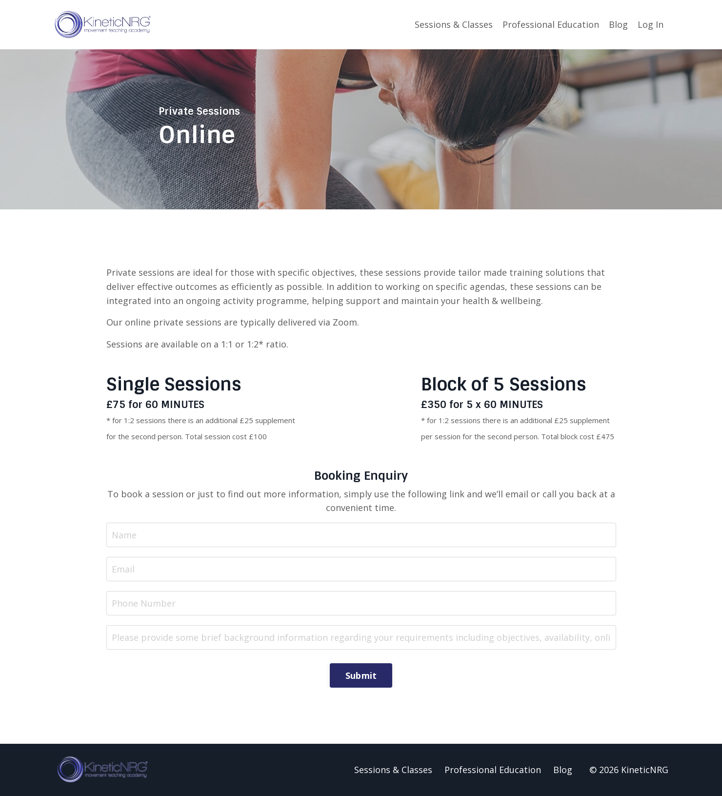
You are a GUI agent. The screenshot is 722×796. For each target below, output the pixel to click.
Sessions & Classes (454, 24)
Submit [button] (361, 675)
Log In (650, 24)
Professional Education (550, 24)
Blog (618, 24)
